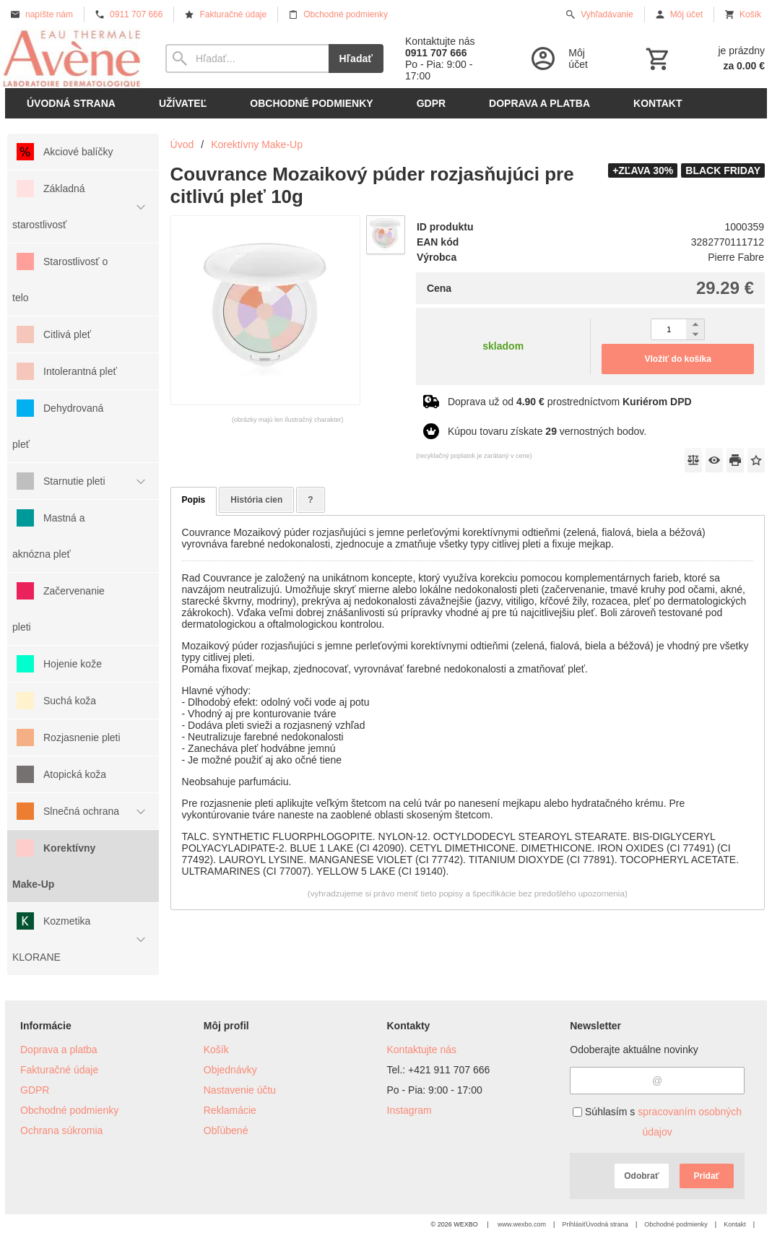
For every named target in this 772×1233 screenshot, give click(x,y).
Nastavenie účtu (240, 1090)
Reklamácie (230, 1110)
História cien (256, 500)
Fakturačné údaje (59, 1070)
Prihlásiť (574, 1224)
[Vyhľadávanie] (247, 58)
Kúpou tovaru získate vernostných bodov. (547, 431)
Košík (216, 1049)
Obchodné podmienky (69, 1110)
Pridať (707, 1176)
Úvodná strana (607, 1224)
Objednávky (230, 1070)
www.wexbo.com (522, 1224)
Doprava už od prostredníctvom (570, 401)
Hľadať (356, 58)
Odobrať (641, 1176)
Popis (194, 500)
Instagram (409, 1110)
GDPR (34, 1090)
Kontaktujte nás (422, 1049)
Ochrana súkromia (61, 1130)
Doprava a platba (58, 1049)
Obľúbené (226, 1130)
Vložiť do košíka (678, 359)
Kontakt (735, 1224)
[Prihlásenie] (568, 58)
